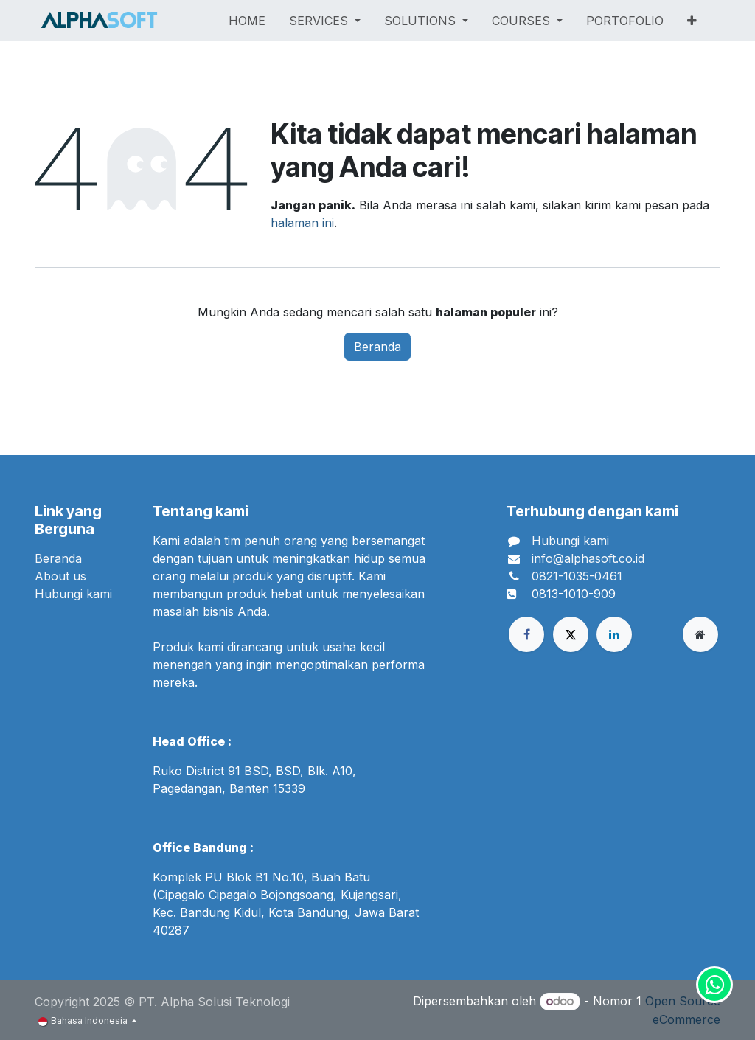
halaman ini (302, 222)
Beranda (377, 346)
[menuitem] (247, 20)
